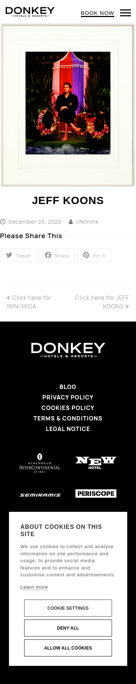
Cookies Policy (67, 408)
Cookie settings (68, 608)
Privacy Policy (68, 397)
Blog (68, 387)
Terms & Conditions (67, 418)
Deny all (68, 628)
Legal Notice (68, 429)
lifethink (87, 221)
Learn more (34, 587)
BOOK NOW (97, 13)
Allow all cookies (68, 648)
